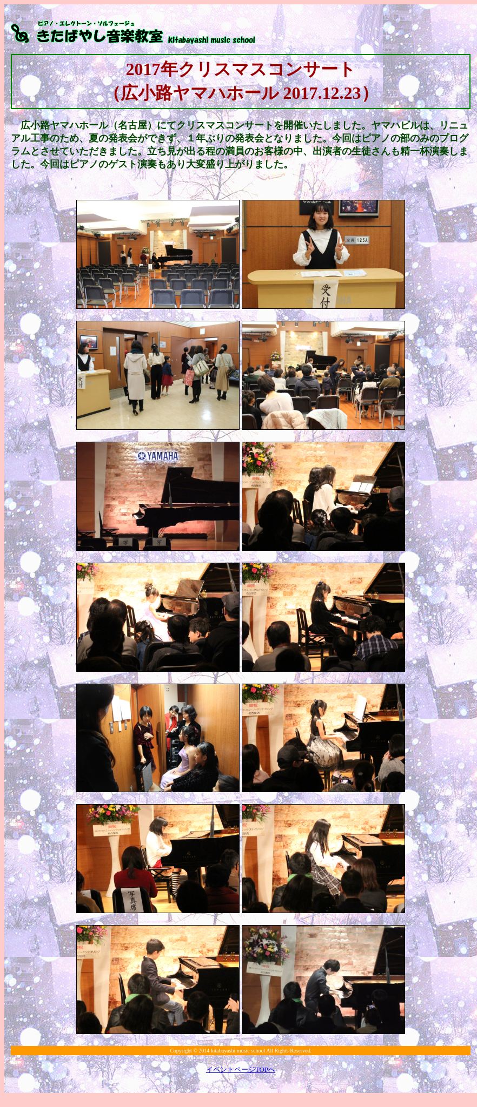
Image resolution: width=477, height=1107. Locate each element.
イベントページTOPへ (240, 1069)
